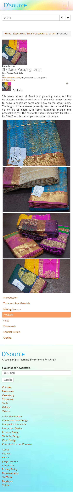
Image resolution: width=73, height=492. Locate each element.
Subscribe (8, 380)
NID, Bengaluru (8, 80)
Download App (10, 473)
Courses (6, 387)
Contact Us (8, 465)
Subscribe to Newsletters (16, 367)
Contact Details (11, 332)
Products (8, 314)
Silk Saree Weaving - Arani (41, 33)
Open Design (9, 440)
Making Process (12, 309)
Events (6, 457)
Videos (6, 411)
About (5, 449)
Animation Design (12, 416)
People (6, 453)
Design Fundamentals (14, 424)
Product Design (10, 432)
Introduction (10, 297)
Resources (19, 33)
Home (7, 33)
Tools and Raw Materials (16, 303)
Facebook (7, 481)
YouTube (7, 477)
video (6, 320)
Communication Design (15, 420)
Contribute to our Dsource (17, 444)
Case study (8, 395)
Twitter (6, 485)
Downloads (9, 326)
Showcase (7, 399)
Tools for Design (11, 436)
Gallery (6, 407)
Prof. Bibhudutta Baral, (11, 77)
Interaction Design (12, 428)
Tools (5, 403)
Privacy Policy (9, 469)
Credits (7, 337)
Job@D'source (10, 461)
